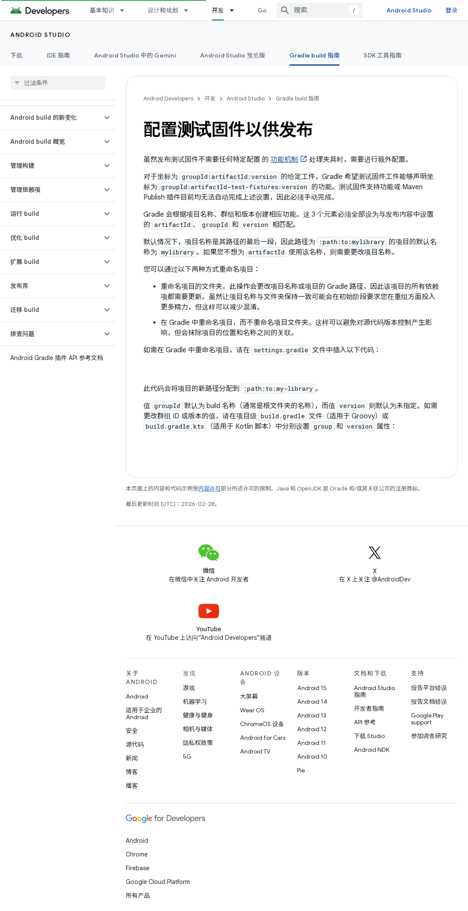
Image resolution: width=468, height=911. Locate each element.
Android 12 (312, 729)
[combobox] (327, 10)
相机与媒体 (198, 729)
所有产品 (138, 895)
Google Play (276, 10)
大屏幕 (249, 696)
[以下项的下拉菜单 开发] (235, 10)
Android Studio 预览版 (232, 55)
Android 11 (311, 743)
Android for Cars (263, 738)
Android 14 (312, 701)
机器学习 (195, 701)
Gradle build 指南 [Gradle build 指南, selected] (314, 55)
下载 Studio (369, 736)
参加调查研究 (429, 736)
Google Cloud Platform (158, 882)
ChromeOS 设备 (262, 724)
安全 (132, 731)
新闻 (132, 758)
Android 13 (311, 715)
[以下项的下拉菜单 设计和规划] (189, 10)
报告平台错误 (429, 688)
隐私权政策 (198, 743)
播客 (132, 786)
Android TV (255, 751)
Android (137, 696)
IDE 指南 (58, 55)
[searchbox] (57, 83)
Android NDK (371, 750)
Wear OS (252, 710)
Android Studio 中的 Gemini (135, 55)
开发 (210, 98)
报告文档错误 (429, 701)
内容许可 (209, 488)
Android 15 (312, 688)
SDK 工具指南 (382, 55)
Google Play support (427, 718)
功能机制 (284, 159)
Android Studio (416, 10)
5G (187, 756)
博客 (132, 772)
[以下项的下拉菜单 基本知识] (125, 10)
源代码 (135, 744)
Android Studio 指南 (374, 691)
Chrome (137, 854)
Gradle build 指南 (297, 98)
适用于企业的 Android (144, 713)
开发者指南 (369, 708)
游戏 (189, 688)
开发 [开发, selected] (218, 10)
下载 (16, 55)
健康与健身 (198, 715)
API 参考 (365, 722)
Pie (301, 770)
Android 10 (312, 756)
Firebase (137, 868)
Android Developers (168, 98)
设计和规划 (163, 10)
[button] (51, 117)
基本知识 (102, 10)
